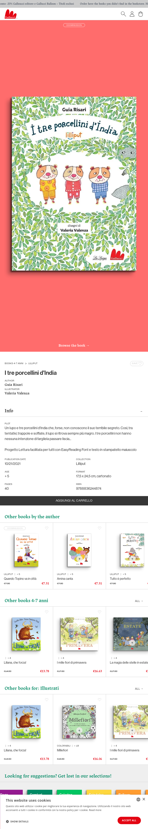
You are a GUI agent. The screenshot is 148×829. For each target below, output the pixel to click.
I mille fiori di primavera (71, 662)
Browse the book (74, 346)
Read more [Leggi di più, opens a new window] (95, 810)
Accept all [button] (129, 820)
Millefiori (62, 750)
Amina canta (65, 579)
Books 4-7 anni (14, 363)
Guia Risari (14, 385)
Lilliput (33, 363)
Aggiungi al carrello (74, 500)
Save (137, 363)
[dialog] (74, 812)
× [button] (143, 799)
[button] (17, 821)
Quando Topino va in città (20, 579)
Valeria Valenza (17, 393)
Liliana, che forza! (15, 662)
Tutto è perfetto (120, 579)
